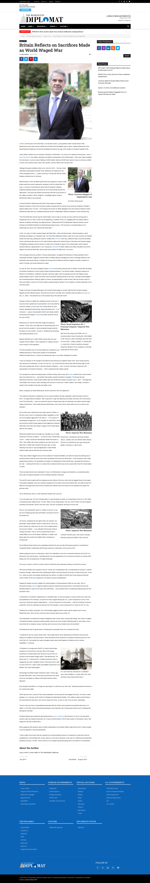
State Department (112, 795)
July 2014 (22, 759)
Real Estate (81, 810)
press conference (58, 716)
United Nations (54, 791)
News (30, 26)
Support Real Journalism (29, 849)
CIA (107, 801)
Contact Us (127, 20)
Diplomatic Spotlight (27, 795)
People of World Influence (29, 791)
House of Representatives (115, 791)
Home (23, 26)
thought (38, 314)
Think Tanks (53, 798)
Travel (80, 813)
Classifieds (24, 801)
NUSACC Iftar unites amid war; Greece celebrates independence (57, 32)
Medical (80, 791)
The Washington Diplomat (34, 36)
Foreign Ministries (55, 795)
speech (26, 697)
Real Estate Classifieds (28, 804)
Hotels (80, 801)
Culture (63, 26)
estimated (55, 247)
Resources (41, 26)
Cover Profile (25, 788)
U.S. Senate (110, 804)
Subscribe (36, 1)
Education (81, 804)
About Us (43, 1)
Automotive (82, 788)
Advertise (57, 1)
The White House (112, 788)
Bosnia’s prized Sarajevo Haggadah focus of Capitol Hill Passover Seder (112, 93)
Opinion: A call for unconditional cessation (111, 88)
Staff (22, 837)
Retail (80, 798)
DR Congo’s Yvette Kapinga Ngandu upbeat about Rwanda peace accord (114, 69)
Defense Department (113, 798)
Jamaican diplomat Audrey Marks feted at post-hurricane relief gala (113, 82)
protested (34, 586)
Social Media (25, 827)
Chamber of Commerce (57, 801)
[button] (128, 27)
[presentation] (126, 31)
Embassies (52, 788)
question (70, 374)
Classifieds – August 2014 (78, 759)
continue (57, 238)
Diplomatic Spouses (56, 827)
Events (52, 26)
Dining (80, 795)
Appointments (25, 798)
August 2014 (47, 36)
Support (51, 1)
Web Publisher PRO (31, 880)
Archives (23, 840)
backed (51, 268)
